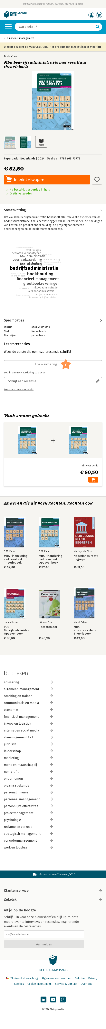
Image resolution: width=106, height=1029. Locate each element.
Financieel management (20, 38)
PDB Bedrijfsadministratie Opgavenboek (18, 630)
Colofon (80, 978)
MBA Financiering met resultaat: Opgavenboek (50, 559)
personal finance (28, 792)
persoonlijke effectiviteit (28, 806)
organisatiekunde (28, 785)
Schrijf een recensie (22, 381)
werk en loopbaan (28, 847)
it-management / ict (28, 737)
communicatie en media (28, 703)
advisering (28, 682)
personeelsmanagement (28, 799)
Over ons (86, 984)
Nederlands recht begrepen (86, 557)
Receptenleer (48, 627)
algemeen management (28, 689)
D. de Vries (10, 56)
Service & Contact (66, 984)
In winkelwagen (29, 179)
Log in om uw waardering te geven (24, 372)
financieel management (28, 717)
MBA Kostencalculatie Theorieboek (85, 630)
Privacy (92, 978)
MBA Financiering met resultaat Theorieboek (15, 559)
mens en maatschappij (28, 765)
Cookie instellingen (39, 984)
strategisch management (28, 834)
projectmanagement (28, 813)
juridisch (28, 744)
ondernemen (28, 778)
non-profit (28, 772)
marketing (28, 758)
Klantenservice (53, 890)
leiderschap (28, 751)
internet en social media (28, 730)
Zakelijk (53, 899)
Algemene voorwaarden (56, 978)
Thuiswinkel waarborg (22, 978)
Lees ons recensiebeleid (19, 389)
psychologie (28, 820)
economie (28, 710)
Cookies (19, 984)
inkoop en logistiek (28, 723)
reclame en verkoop (28, 827)
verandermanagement (28, 840)
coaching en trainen (28, 696)
